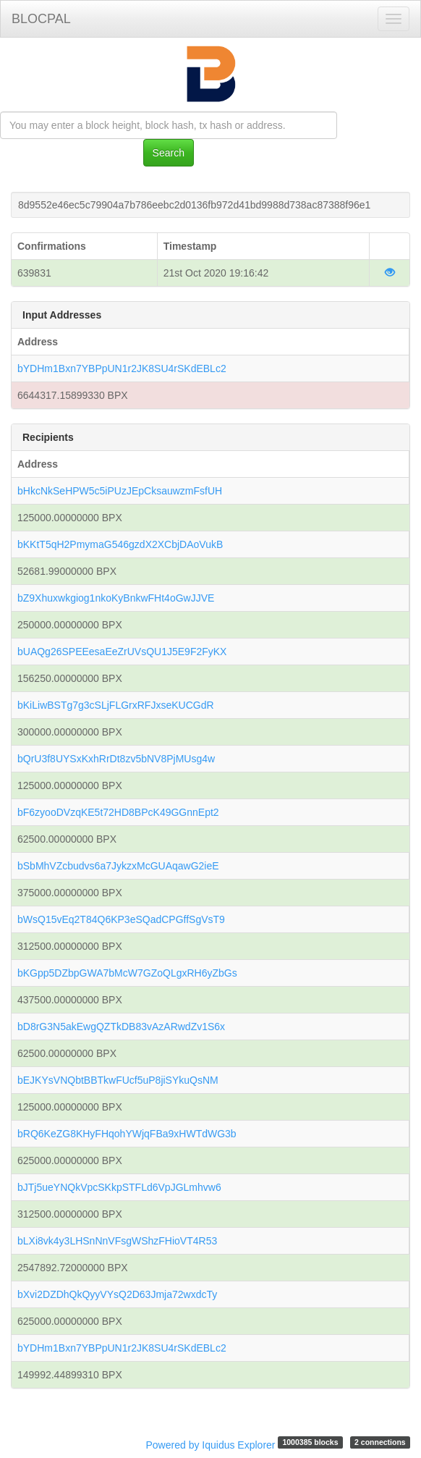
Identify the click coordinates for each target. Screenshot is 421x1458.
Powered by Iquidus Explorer (211, 1445)
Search (168, 153)
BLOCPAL (41, 19)
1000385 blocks (310, 1442)
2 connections (380, 1442)
